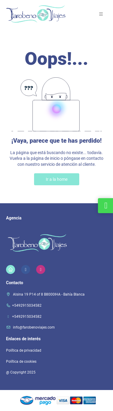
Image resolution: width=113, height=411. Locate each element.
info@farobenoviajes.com (33, 327)
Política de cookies (21, 361)
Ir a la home (56, 179)
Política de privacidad (23, 350)
